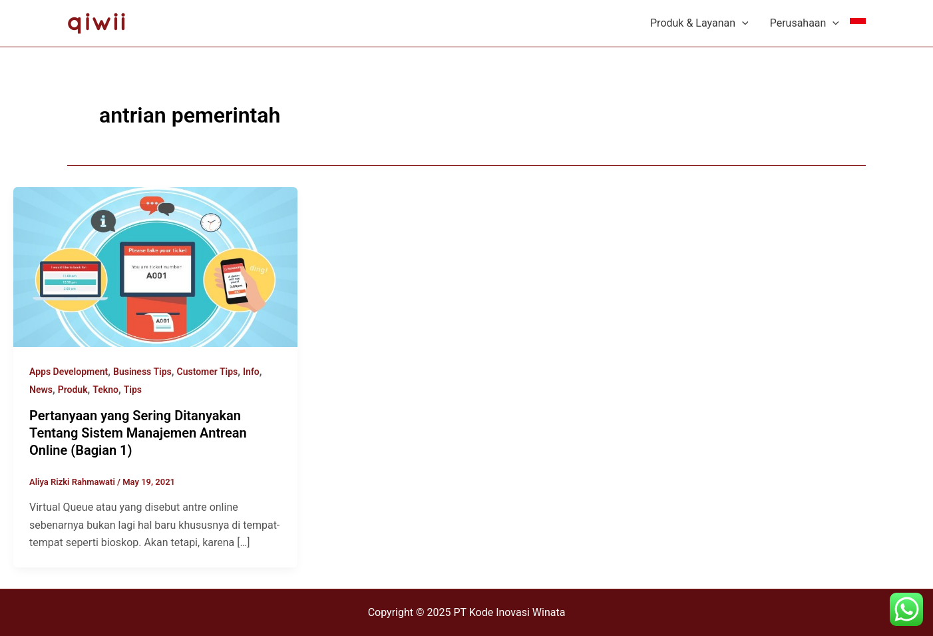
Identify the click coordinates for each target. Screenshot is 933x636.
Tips (133, 389)
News (41, 389)
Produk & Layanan (699, 23)
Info (251, 371)
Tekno (105, 389)
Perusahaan (804, 23)
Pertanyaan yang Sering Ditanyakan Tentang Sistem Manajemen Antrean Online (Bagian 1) (138, 433)
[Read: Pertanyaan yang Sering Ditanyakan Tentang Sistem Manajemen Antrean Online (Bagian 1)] (155, 266)
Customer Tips (207, 371)
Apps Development (68, 371)
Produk (73, 389)
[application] (742, 23)
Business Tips (142, 371)
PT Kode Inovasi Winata (509, 612)
